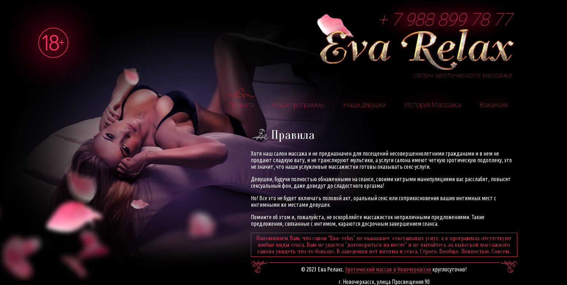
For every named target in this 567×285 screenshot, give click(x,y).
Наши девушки (365, 105)
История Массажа (433, 105)
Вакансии (494, 105)
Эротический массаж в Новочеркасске (388, 269)
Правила (241, 105)
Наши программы (299, 105)
